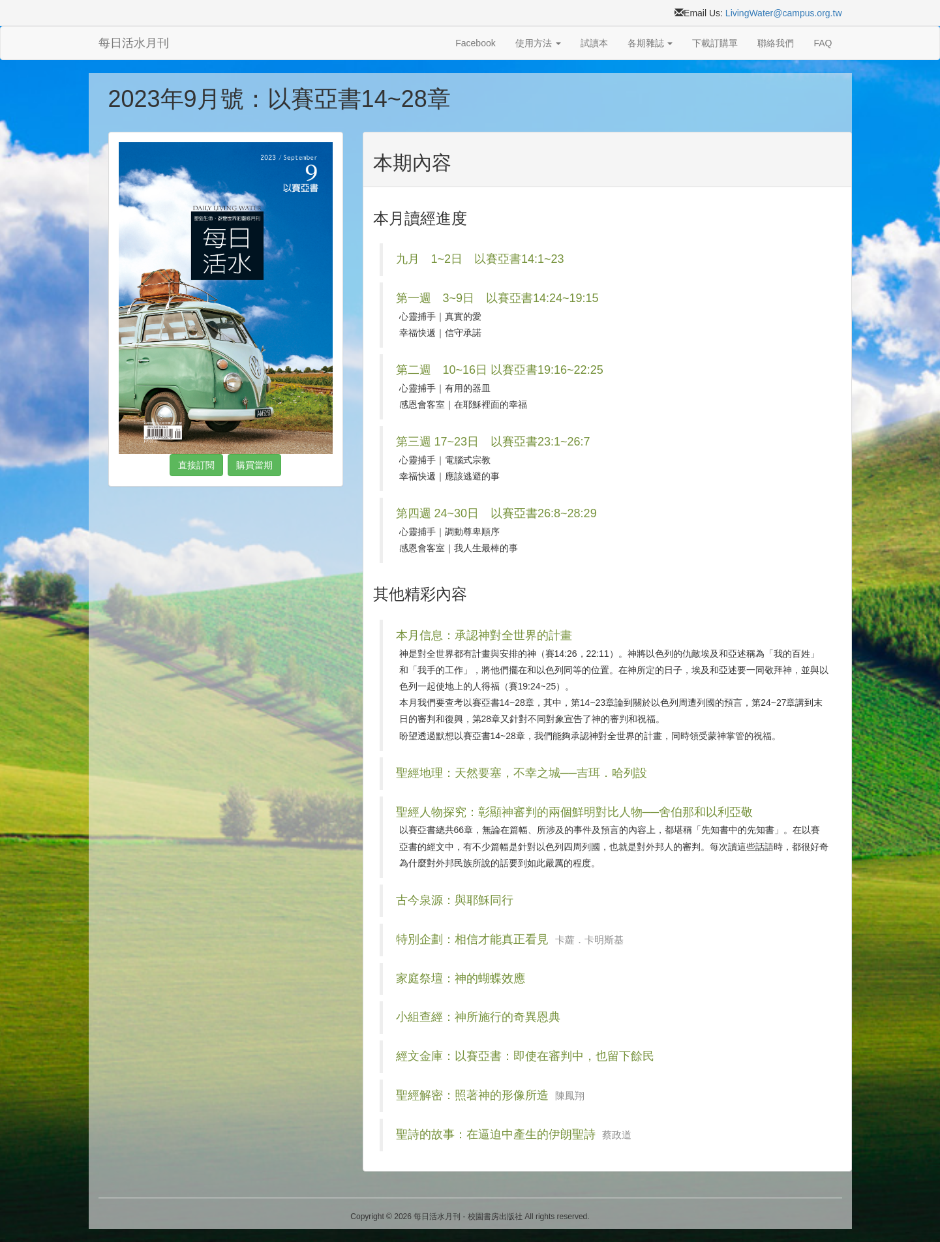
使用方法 (538, 43)
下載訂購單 (715, 43)
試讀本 (594, 43)
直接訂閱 (196, 465)
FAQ (822, 43)
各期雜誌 (650, 43)
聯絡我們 (775, 43)
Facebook (475, 43)
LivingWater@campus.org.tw (783, 13)
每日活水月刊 (134, 43)
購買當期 (254, 465)
